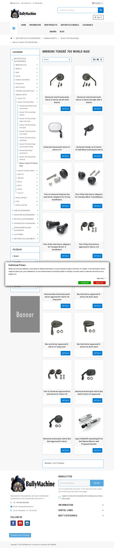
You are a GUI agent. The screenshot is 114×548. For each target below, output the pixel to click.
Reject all (99, 283)
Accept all (84, 283)
